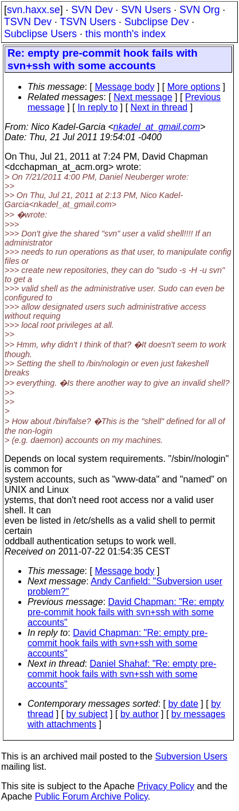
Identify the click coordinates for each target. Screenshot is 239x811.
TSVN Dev (28, 21)
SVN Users (146, 9)
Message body (124, 87)
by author (139, 714)
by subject (87, 714)
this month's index (125, 33)
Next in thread (159, 107)
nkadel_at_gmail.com (156, 127)
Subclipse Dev (156, 21)
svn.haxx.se (33, 9)
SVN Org (199, 9)
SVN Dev (91, 9)
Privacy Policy (165, 786)
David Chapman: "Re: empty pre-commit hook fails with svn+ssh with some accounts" (126, 612)
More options (194, 87)
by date (183, 704)
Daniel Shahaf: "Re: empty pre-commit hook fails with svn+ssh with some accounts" (122, 674)
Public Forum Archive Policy (91, 796)
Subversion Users (191, 756)
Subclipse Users (40, 33)
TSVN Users (88, 21)
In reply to (97, 107)
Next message (142, 97)
